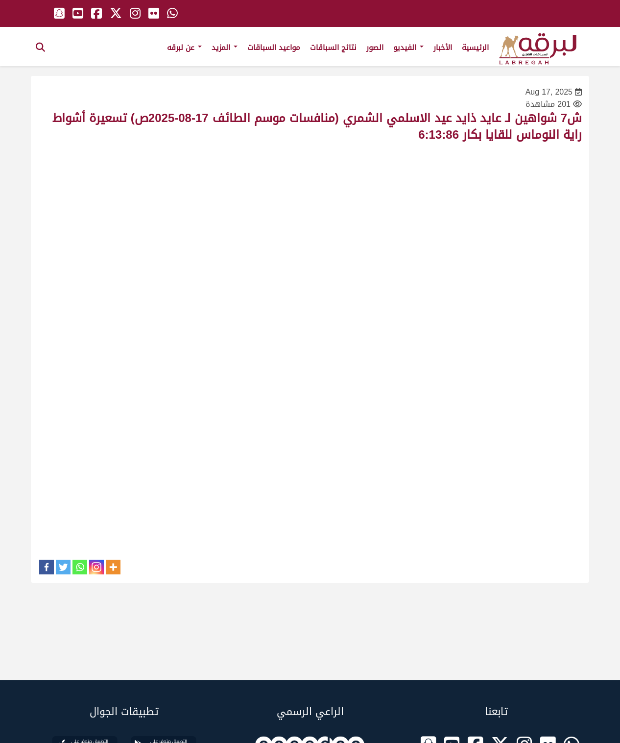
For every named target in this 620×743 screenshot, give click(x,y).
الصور (374, 47)
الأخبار (442, 47)
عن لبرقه (184, 47)
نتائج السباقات (333, 47)
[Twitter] (63, 567)
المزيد (225, 47)
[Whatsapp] (79, 567)
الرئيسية (475, 47)
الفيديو (408, 47)
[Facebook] (46, 567)
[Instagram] (96, 567)
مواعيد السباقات (273, 47)
